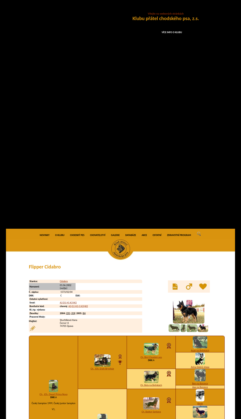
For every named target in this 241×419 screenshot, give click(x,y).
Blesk (200, 177)
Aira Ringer (102, 308)
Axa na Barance (200, 161)
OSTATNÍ (157, 9)
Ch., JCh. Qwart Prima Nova (53, 168)
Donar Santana (200, 316)
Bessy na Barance (200, 194)
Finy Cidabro (50, 384)
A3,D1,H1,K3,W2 (68, 76)
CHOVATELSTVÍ (97, 9)
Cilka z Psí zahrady (151, 318)
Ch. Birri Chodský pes (151, 131)
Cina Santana (200, 320)
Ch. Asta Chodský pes (151, 218)
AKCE (144, 9)
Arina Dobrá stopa (200, 141)
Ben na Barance (200, 157)
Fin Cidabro (49, 378)
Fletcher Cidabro (52, 390)
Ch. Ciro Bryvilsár (102, 261)
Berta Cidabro (53, 280)
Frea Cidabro (50, 396)
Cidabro (64, 55)
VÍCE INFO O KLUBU (172, 32)
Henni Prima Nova (102, 202)
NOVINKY (44, 9)
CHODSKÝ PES (77, 9)
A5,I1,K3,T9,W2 (151, 384)
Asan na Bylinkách (200, 124)
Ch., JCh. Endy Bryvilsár (102, 142)
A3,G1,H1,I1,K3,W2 (78, 80)
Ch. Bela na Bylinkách (151, 159)
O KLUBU (59, 9)
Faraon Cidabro (51, 371)
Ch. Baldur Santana (151, 185)
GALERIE (115, 9)
